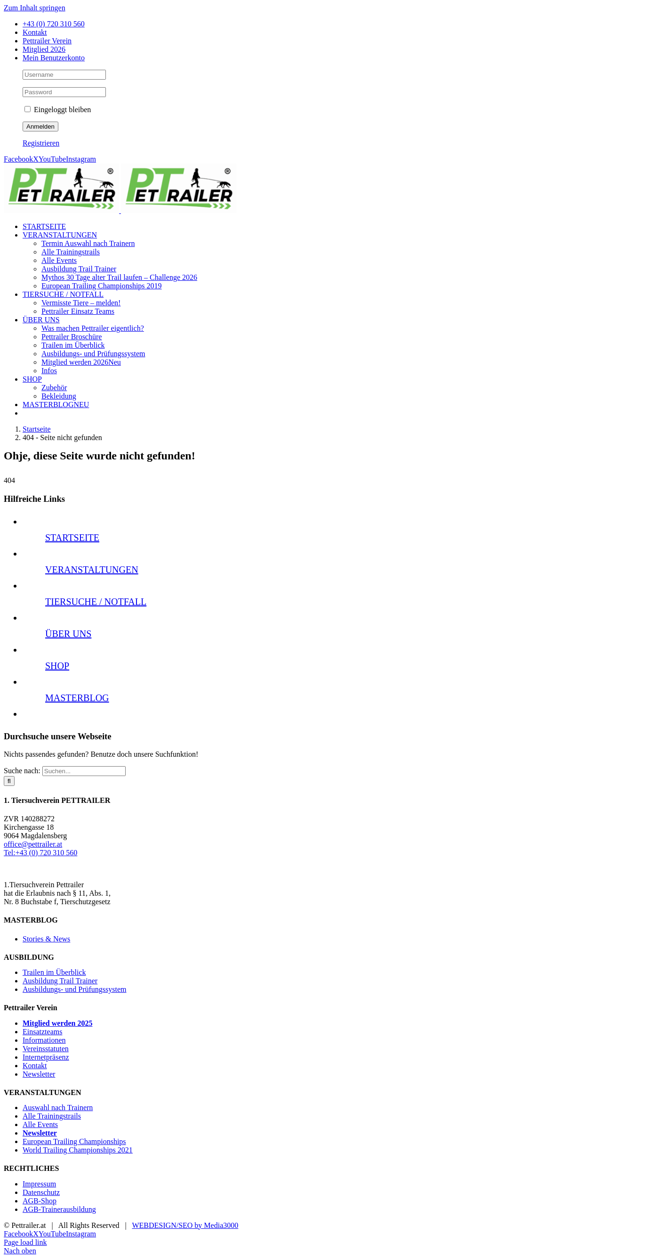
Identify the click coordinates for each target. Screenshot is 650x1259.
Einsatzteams (42, 1032)
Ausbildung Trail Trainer (60, 981)
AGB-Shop (39, 1201)
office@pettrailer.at (33, 844)
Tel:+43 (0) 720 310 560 (40, 853)
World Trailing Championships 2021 (78, 1150)
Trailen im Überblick (54, 972)
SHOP (57, 666)
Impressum (39, 1184)
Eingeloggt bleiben (57, 110)
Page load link (25, 1242)
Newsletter (39, 1074)
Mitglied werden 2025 (57, 1023)
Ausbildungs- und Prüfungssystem (74, 989)
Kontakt (35, 1066)
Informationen (44, 1040)
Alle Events (40, 1124)
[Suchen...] (84, 771)
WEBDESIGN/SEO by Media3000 (185, 1225)
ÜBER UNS (68, 634)
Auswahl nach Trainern (58, 1108)
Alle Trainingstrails (52, 1116)
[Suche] (9, 781)
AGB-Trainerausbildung (59, 1209)
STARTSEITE (72, 537)
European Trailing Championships (74, 1141)
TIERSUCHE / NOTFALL (95, 602)
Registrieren (41, 143)
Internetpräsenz (46, 1057)
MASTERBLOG (77, 698)
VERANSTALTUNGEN (91, 569)
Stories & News (46, 939)
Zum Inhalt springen (34, 8)
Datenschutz (41, 1192)
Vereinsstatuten (46, 1049)
